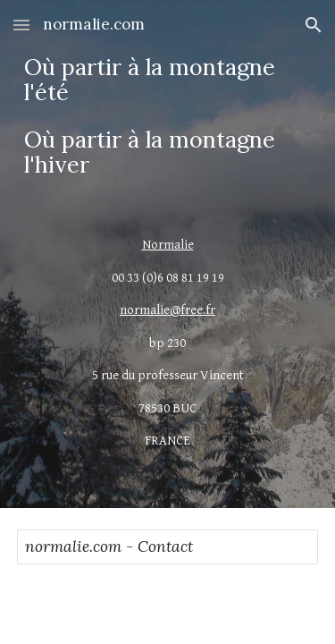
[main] (168, 116)
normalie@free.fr (167, 310)
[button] (21, 24)
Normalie (168, 244)
